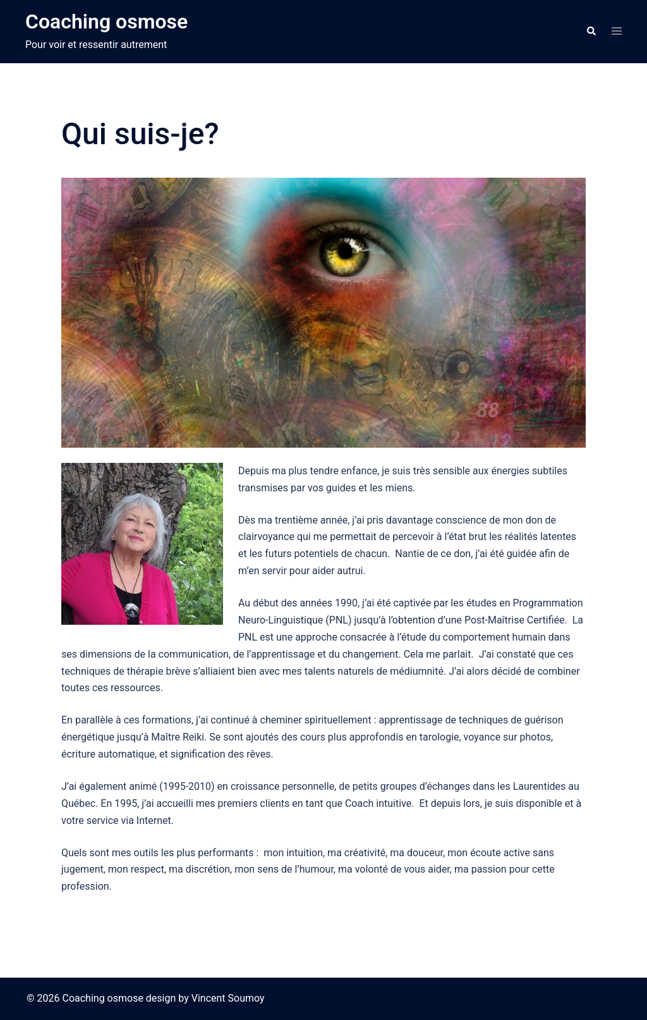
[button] (591, 32)
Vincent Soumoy (228, 998)
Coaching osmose (106, 21)
